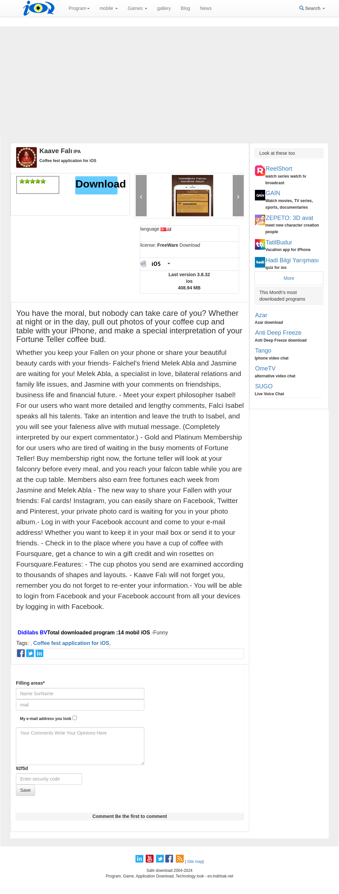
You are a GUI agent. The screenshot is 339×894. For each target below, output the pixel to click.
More (289, 278)
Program (79, 8)
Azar (261, 315)
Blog (185, 8)
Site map (195, 861)
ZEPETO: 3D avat (290, 218)
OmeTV (265, 368)
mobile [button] (109, 8)
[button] (141, 195)
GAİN (273, 193)
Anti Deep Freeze (278, 332)
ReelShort (279, 168)
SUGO (264, 386)
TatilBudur (279, 242)
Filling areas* (30, 683)
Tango (263, 350)
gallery (164, 8)
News (206, 8)
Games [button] (137, 8)
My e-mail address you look (48, 718)
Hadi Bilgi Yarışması (292, 260)
